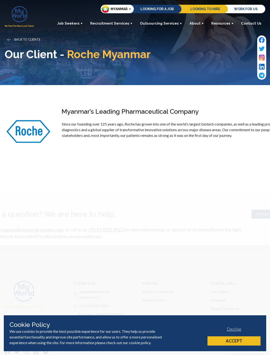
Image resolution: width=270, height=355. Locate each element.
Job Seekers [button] (70, 23)
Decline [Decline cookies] (234, 329)
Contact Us (251, 23)
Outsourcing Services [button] (161, 23)
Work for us (246, 9)
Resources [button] (222, 23)
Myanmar (115, 9)
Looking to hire (205, 9)
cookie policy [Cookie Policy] (139, 342)
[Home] (19, 16)
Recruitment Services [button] (111, 23)
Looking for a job (157, 9)
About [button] (196, 23)
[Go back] (23, 40)
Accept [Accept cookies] (234, 340)
